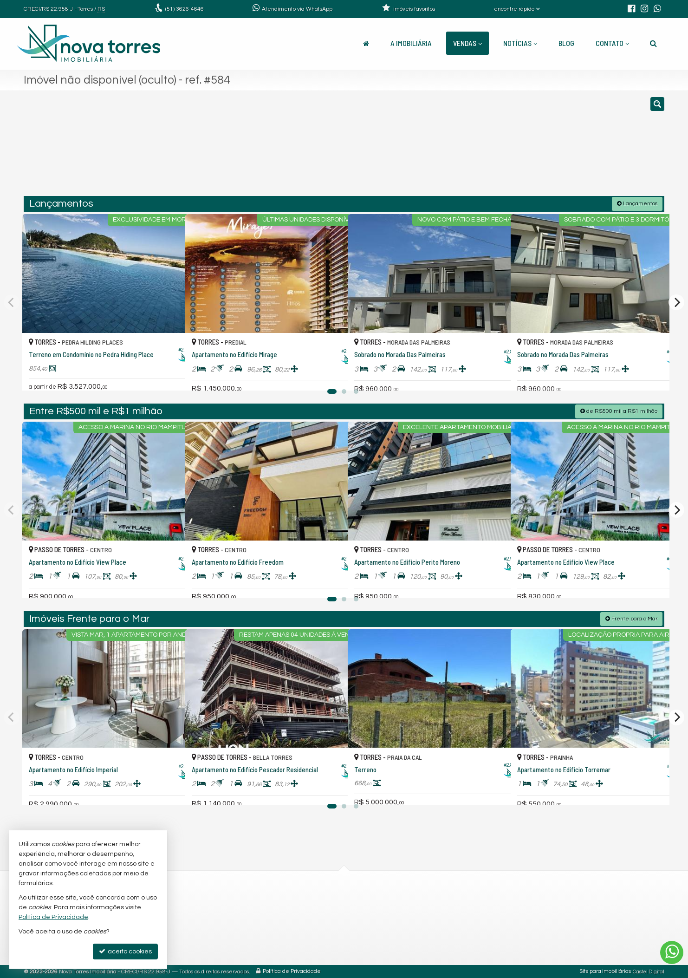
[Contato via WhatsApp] (671, 952)
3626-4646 (184, 9)
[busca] (653, 43)
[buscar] (533, 148)
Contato (612, 43)
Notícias (520, 43)
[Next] (676, 302)
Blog (566, 43)
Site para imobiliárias (605, 970)
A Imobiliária (411, 43)
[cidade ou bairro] (447, 148)
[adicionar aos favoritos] (168, 373)
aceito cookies (125, 951)
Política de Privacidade (292, 971)
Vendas (467, 43)
